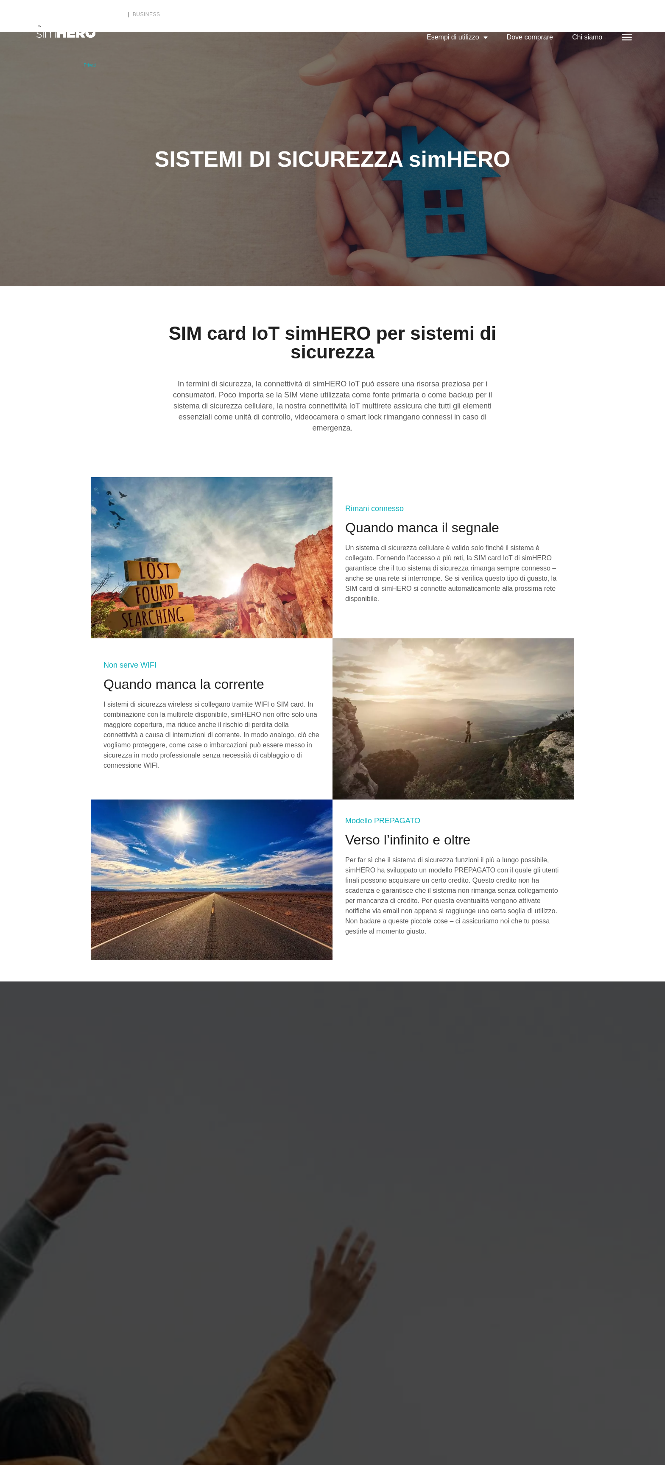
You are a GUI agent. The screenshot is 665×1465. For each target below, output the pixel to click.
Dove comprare (530, 37)
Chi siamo (587, 37)
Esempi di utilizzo (457, 37)
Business (146, 14)
